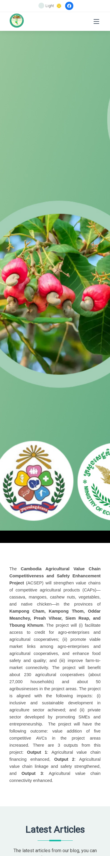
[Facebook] (69, 6)
